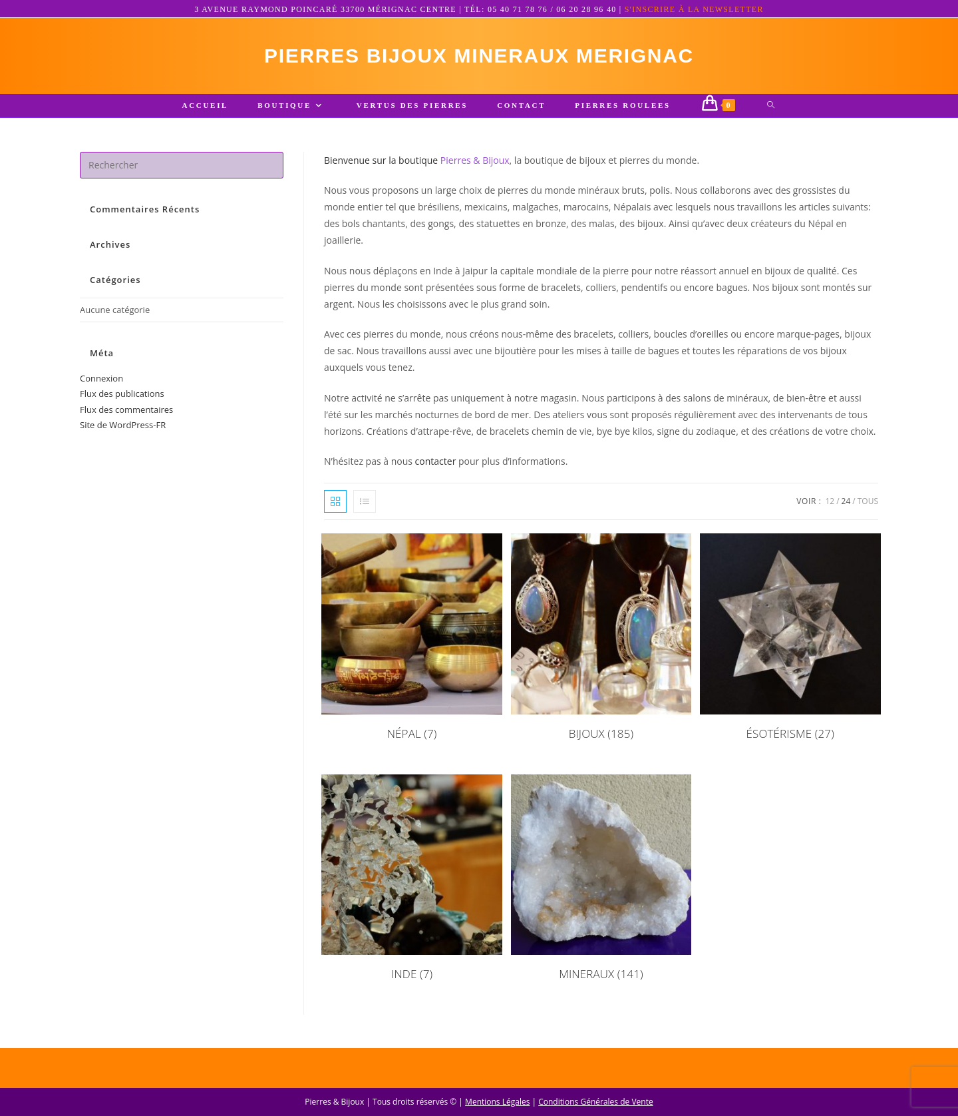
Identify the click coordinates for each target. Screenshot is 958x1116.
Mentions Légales (497, 1101)
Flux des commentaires (126, 410)
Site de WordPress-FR (123, 425)
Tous (868, 501)
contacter (435, 461)
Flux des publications (122, 394)
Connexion (101, 378)
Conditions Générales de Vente (595, 1101)
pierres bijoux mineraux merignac (479, 56)
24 (846, 501)
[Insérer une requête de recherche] (181, 165)
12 (829, 501)
